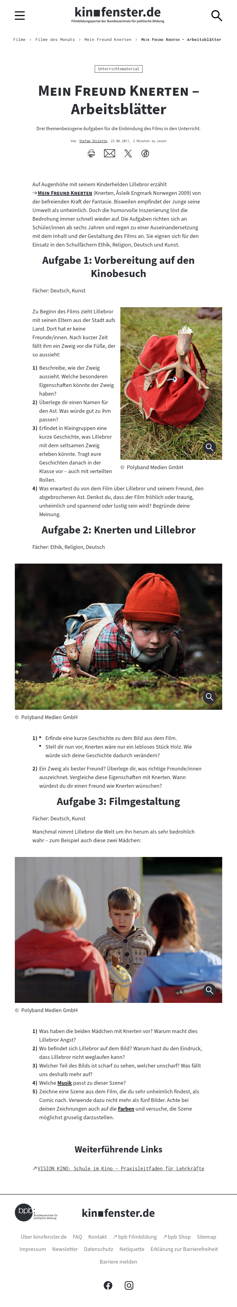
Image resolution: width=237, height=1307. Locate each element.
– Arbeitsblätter (181, 39)
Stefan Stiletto (93, 141)
